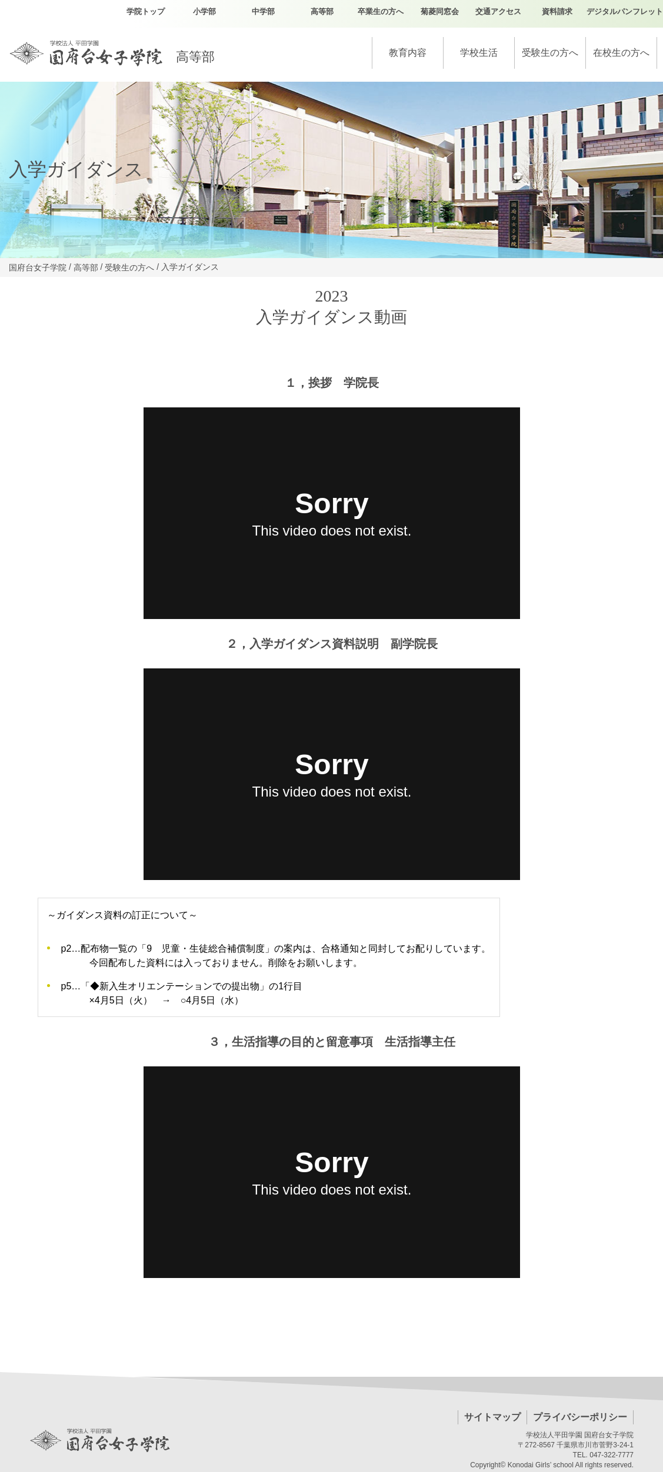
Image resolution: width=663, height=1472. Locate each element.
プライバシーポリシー (580, 1417)
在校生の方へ (621, 53)
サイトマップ (492, 1417)
